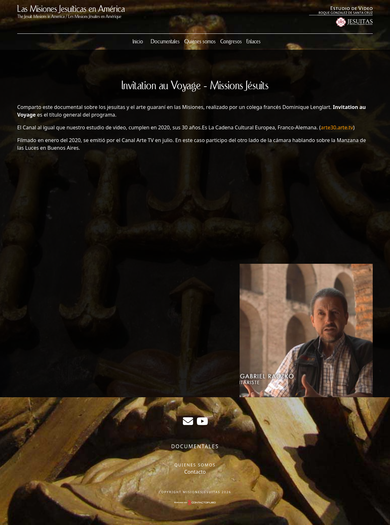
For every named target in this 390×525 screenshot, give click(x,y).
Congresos (231, 41)
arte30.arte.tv (337, 127)
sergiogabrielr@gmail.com (188, 421)
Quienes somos (200, 41)
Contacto (195, 471)
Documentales (165, 41)
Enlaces (253, 41)
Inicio (138, 41)
